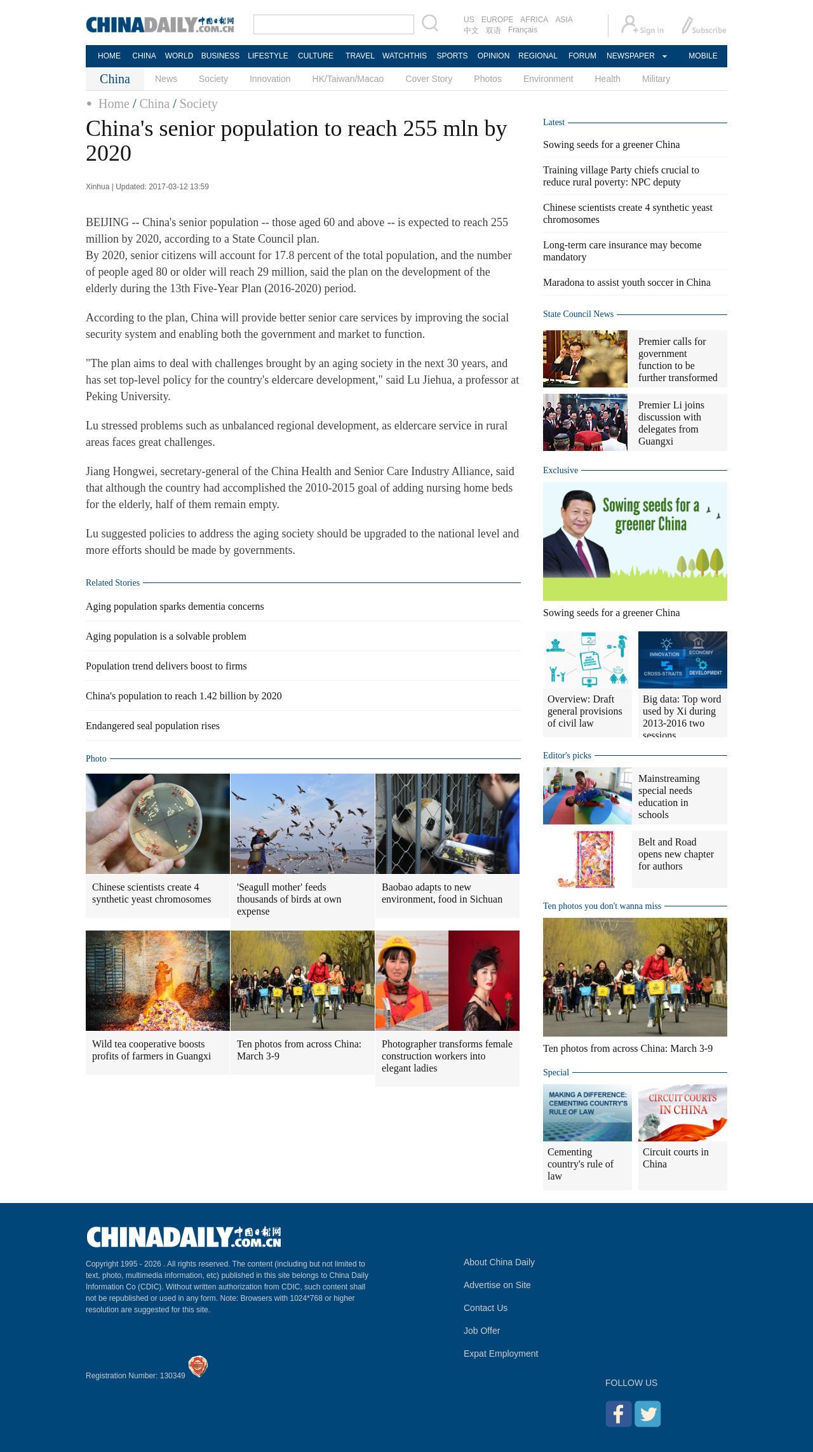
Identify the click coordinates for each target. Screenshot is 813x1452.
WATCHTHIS (404, 55)
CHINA (144, 55)
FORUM (582, 55)
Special (556, 1072)
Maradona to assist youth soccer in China (627, 282)
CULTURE (315, 55)
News (166, 79)
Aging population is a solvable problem (166, 636)
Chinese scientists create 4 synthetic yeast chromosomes (152, 893)
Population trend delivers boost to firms (166, 666)
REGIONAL (538, 55)
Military (656, 79)
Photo (96, 758)
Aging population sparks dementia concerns (175, 606)
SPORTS (451, 55)
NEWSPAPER (630, 55)
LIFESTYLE (268, 55)
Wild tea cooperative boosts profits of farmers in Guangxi (152, 1050)
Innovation (270, 79)
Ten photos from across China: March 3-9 (299, 1050)
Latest (554, 122)
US (469, 19)
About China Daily (499, 1262)
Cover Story (428, 79)
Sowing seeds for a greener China (611, 144)
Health (607, 79)
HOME (109, 55)
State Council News (578, 314)
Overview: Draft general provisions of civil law (585, 711)
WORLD (179, 55)
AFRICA (534, 19)
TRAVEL (360, 55)
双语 (493, 30)
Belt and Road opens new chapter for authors (676, 854)
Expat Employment (501, 1353)
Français (522, 29)
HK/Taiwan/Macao (348, 79)
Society (213, 79)
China (154, 104)
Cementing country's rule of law (581, 1163)
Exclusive (560, 470)
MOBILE (703, 55)
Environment (548, 79)
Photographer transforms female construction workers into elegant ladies (447, 1056)
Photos (488, 79)
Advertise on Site (497, 1285)
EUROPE (497, 19)
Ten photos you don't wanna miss (602, 906)
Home (114, 104)
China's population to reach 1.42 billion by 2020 (184, 695)
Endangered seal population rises (153, 725)
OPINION (494, 55)
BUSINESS (220, 55)
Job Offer (482, 1331)
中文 (471, 30)
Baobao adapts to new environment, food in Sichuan (442, 893)
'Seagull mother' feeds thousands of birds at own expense (289, 899)
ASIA (563, 19)
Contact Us (485, 1308)
